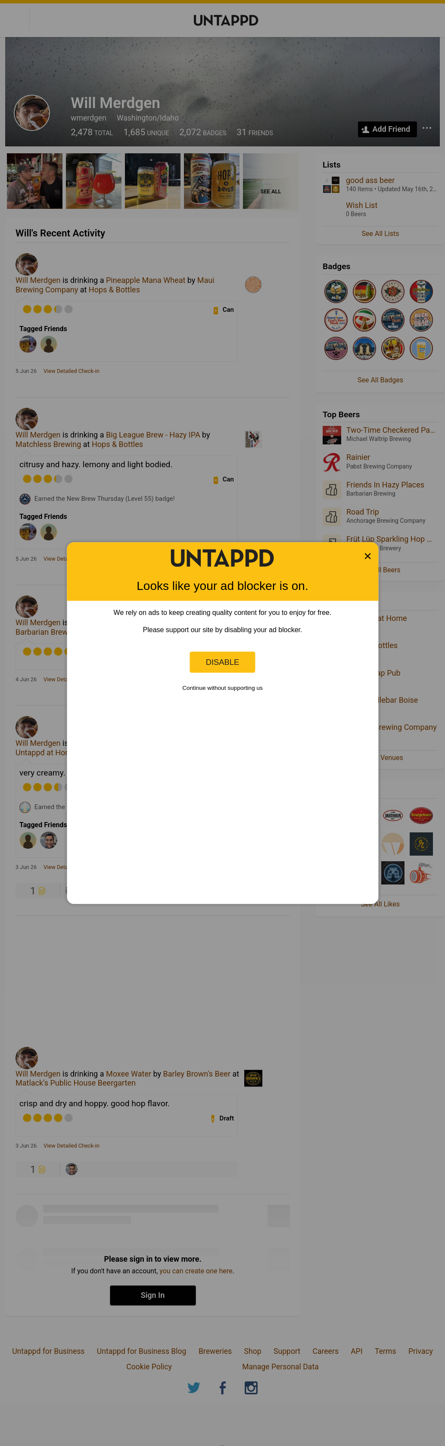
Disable (223, 662)
